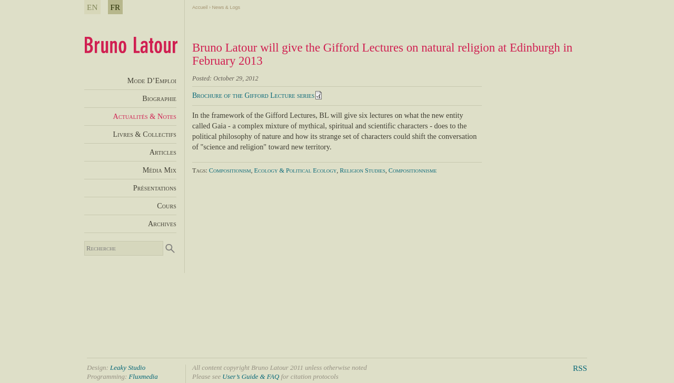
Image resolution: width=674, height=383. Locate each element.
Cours (166, 205)
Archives (162, 223)
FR (116, 7)
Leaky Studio (127, 367)
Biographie (159, 98)
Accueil (199, 7)
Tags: (200, 170)
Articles (163, 152)
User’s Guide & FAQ (250, 376)
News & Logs (226, 7)
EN (92, 7)
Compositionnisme (413, 170)
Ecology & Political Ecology (295, 170)
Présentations (154, 188)
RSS (580, 368)
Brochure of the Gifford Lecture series (253, 95)
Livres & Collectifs (144, 134)
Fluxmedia (142, 376)
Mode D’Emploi (151, 80)
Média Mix (159, 170)
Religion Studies (362, 170)
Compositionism (230, 170)
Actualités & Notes (144, 116)
